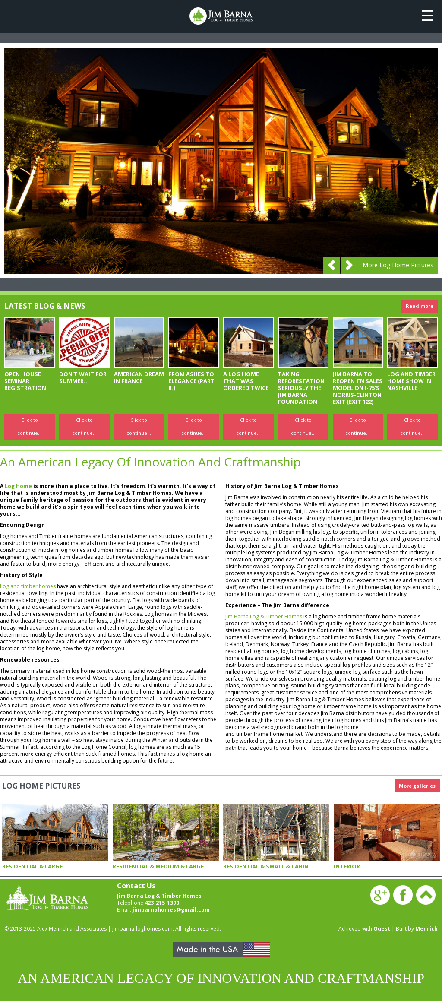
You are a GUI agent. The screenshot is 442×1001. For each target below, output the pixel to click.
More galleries (417, 785)
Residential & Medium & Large (158, 866)
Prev (331, 265)
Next (349, 265)
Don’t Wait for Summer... (83, 377)
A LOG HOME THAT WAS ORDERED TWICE (245, 381)
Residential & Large (32, 866)
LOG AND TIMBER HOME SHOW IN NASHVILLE (411, 381)
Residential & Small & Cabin (266, 866)
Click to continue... (29, 426)
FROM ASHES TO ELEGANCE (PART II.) (191, 381)
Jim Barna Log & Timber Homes (263, 616)
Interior (347, 866)
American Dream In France (139, 377)
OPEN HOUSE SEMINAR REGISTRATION (25, 381)
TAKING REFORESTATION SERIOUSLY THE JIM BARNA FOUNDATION (301, 387)
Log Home (18, 486)
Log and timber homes (28, 586)
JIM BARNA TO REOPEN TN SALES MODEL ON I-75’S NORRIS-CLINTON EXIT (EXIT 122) (357, 387)
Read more (419, 306)
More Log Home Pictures (398, 265)
